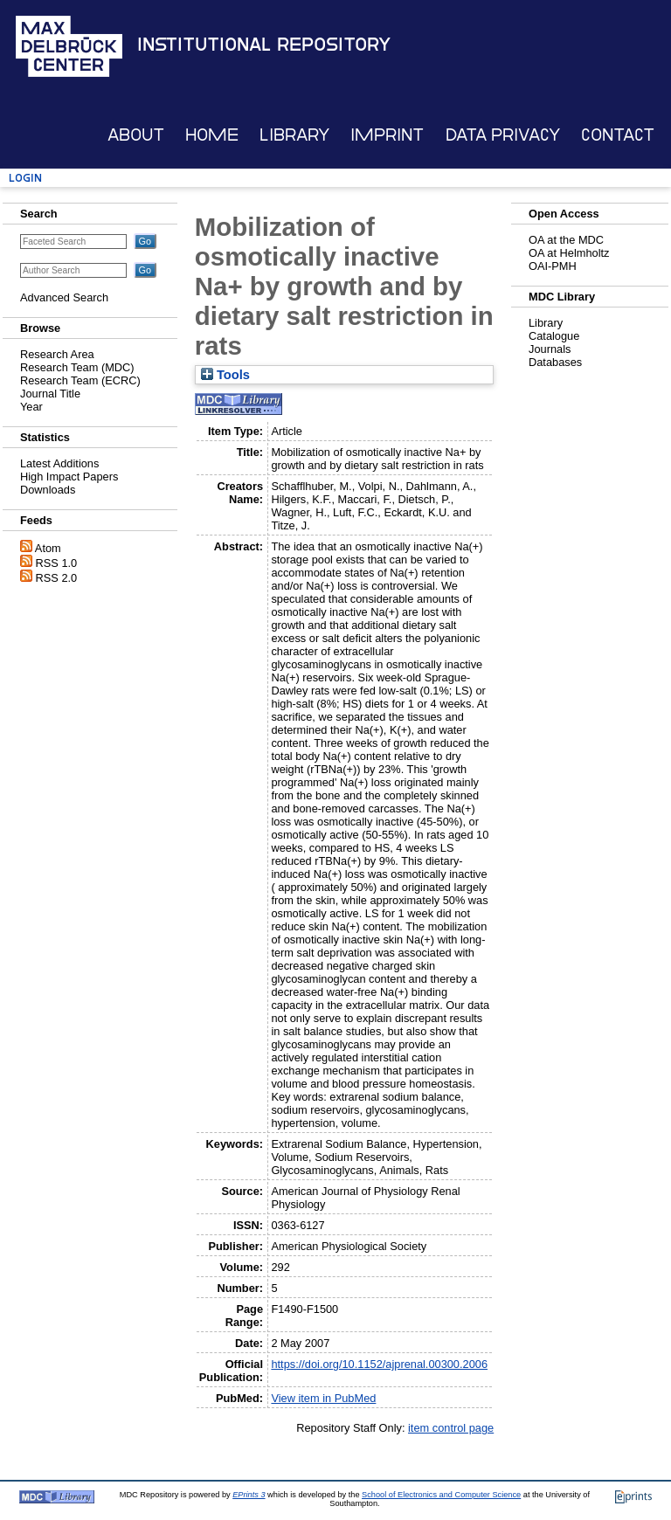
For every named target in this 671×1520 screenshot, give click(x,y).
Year (31, 406)
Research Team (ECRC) (80, 380)
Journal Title (50, 393)
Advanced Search (64, 297)
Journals (550, 349)
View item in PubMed (323, 1398)
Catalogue (554, 335)
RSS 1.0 (57, 563)
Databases (555, 362)
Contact (617, 135)
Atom (48, 548)
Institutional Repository (264, 44)
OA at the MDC (566, 239)
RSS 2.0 (57, 577)
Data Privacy (503, 135)
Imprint (387, 135)
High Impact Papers (69, 476)
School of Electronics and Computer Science (441, 1494)
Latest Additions (59, 463)
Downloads (47, 489)
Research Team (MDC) (77, 367)
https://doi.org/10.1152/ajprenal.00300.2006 (379, 1364)
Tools (225, 375)
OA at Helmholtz (569, 252)
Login (25, 177)
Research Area (57, 354)
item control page (451, 1427)
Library (294, 135)
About (135, 135)
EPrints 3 (248, 1494)
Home (212, 135)
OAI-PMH (553, 266)
